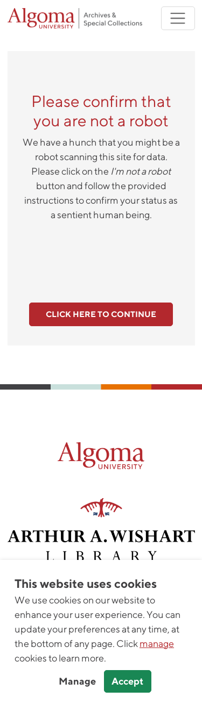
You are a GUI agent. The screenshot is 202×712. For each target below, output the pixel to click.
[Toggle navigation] (178, 18)
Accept (127, 681)
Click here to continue (101, 314)
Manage (77, 681)
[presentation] (101, 256)
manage (157, 643)
